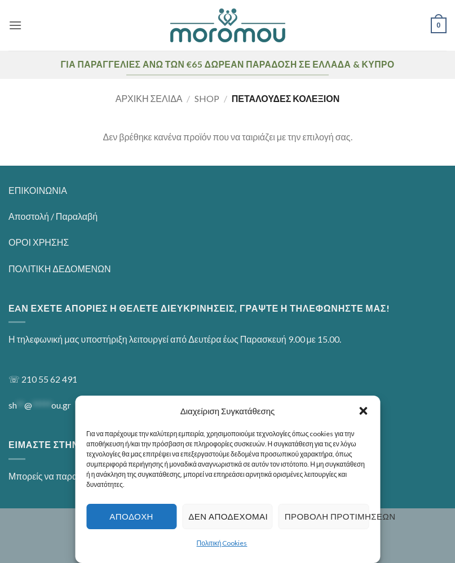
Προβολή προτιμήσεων (327, 516)
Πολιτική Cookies (222, 543)
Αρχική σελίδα (149, 98)
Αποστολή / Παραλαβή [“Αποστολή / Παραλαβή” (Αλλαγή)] (53, 216)
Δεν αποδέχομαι (228, 516)
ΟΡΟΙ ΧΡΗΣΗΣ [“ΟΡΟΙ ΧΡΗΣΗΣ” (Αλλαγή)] (38, 242)
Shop (207, 98)
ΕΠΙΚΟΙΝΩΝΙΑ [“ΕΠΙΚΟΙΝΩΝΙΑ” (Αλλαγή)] (37, 190)
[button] (363, 410)
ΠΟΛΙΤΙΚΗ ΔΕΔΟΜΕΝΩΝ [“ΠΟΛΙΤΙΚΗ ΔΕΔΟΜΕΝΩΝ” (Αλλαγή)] (59, 268)
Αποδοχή (131, 516)
